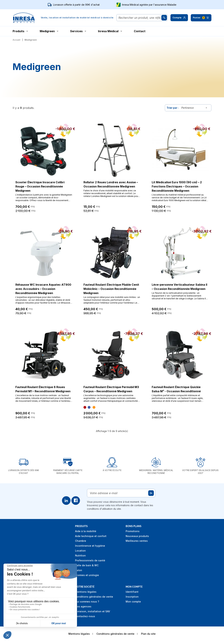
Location (80, 550)
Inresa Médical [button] (110, 31)
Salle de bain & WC (87, 565)
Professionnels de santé (90, 560)
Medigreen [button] (49, 31)
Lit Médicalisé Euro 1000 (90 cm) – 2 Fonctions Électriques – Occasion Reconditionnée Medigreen (177, 186)
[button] (179, 17)
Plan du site (148, 633)
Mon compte (133, 601)
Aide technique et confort (90, 536)
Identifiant (132, 591)
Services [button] (78, 31)
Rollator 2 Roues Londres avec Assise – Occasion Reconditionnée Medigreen (110, 184)
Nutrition (80, 555)
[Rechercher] (139, 18)
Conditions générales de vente (94, 596)
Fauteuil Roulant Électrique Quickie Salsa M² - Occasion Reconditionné (176, 389)
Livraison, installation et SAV (92, 611)
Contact (139, 31)
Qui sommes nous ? (87, 601)
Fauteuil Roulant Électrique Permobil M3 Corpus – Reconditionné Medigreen (111, 389)
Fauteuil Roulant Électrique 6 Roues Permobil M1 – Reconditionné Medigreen (43, 389)
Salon (78, 570)
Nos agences (83, 606)
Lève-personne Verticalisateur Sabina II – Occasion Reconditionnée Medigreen (179, 287)
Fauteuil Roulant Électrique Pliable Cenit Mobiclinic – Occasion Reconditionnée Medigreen (111, 289)
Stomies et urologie (87, 575)
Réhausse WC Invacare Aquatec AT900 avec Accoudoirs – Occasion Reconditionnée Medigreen (43, 289)
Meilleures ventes (137, 540)
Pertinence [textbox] (187, 107)
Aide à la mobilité (85, 531)
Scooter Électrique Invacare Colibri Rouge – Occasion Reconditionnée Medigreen (40, 186)
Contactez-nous (85, 616)
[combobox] (195, 107)
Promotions (132, 531)
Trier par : (172, 107)
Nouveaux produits (137, 536)
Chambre (80, 540)
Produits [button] (21, 31)
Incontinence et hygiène (90, 545)
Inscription (132, 596)
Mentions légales (85, 591)
